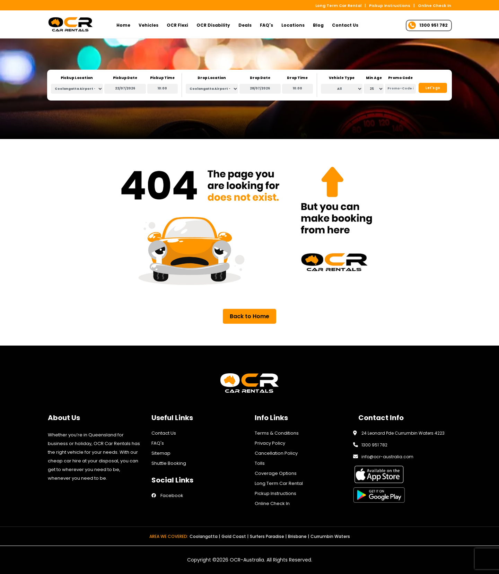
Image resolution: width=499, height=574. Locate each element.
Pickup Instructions (389, 5)
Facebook (167, 495)
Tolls (260, 463)
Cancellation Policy (276, 453)
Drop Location (212, 77)
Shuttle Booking (168, 463)
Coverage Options (276, 473)
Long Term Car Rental (338, 5)
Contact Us (345, 25)
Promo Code (400, 77)
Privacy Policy (270, 443)
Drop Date (260, 77)
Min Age (374, 77)
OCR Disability (213, 25)
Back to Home (249, 316)
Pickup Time (162, 77)
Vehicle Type (341, 77)
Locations (293, 25)
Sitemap (160, 453)
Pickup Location (77, 77)
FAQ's (266, 25)
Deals (245, 25)
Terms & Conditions (277, 433)
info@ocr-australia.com (387, 457)
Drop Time (297, 77)
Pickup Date (125, 77)
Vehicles (148, 25)
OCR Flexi (177, 25)
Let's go (433, 87)
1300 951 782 (374, 445)
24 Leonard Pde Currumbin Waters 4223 (403, 433)
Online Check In (434, 5)
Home (123, 25)
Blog (318, 25)
